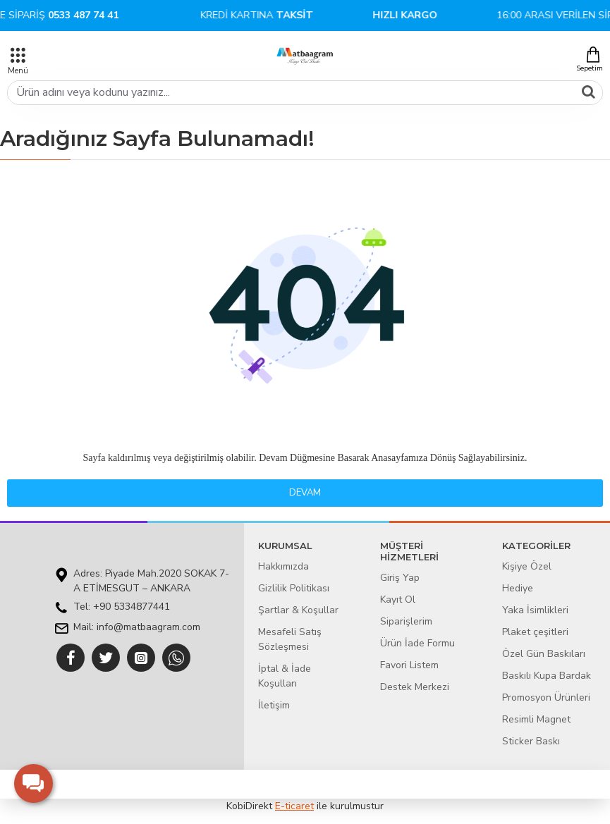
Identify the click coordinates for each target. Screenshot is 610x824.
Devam (305, 492)
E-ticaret (294, 806)
